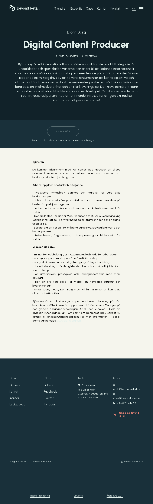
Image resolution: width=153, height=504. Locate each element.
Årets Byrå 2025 (115, 495)
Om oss (15, 385)
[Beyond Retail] (24, 10)
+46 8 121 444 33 (124, 403)
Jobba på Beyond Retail (128, 414)
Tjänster (60, 8)
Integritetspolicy (18, 461)
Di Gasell (78, 495)
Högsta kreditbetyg (40, 495)
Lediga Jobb (18, 405)
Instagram (51, 405)
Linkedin (49, 385)
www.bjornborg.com (69, 320)
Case (89, 8)
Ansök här (63, 131)
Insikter (14, 399)
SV (134, 8)
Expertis (76, 8)
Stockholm (93, 392)
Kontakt (116, 8)
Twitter (49, 399)
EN (127, 8)
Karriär (102, 8)
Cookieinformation (41, 461)
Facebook (50, 392)
